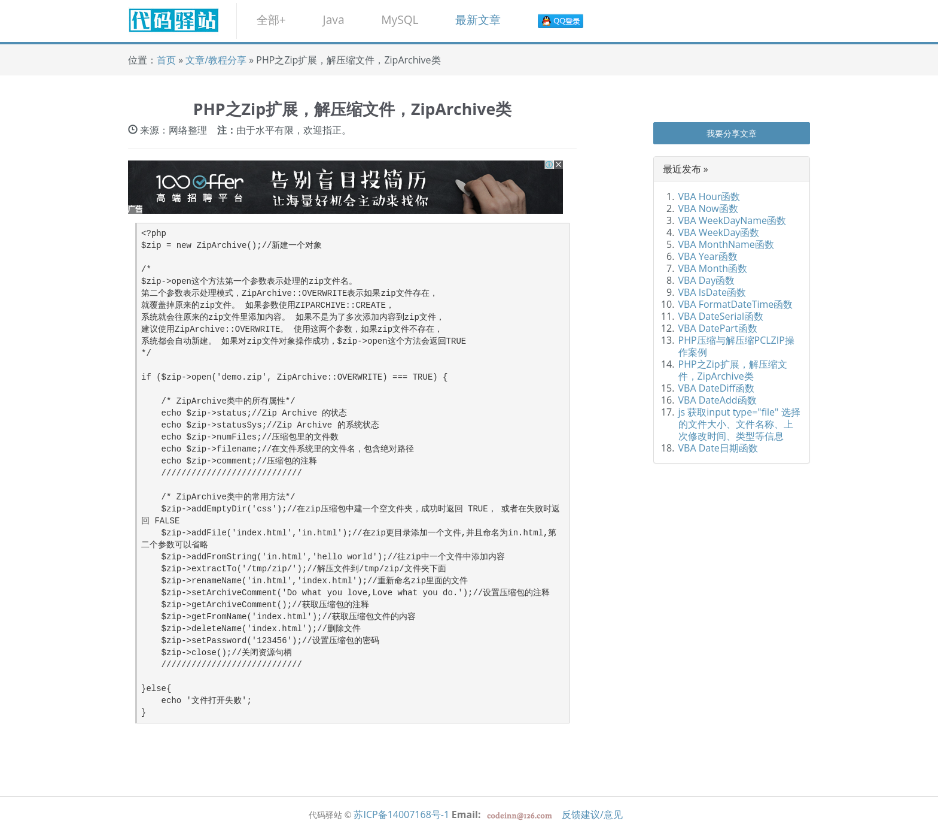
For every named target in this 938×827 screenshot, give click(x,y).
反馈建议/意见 (592, 814)
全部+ (271, 19)
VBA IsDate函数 (712, 292)
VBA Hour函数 (709, 196)
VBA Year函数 (708, 256)
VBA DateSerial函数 (721, 316)
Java (333, 19)
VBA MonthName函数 (726, 244)
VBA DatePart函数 (717, 328)
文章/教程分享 (217, 59)
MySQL (399, 19)
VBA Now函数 (708, 208)
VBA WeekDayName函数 (732, 220)
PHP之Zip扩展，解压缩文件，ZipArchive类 (732, 370)
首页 (166, 59)
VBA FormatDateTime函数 (735, 304)
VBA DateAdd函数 (717, 400)
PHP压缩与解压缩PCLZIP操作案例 (736, 346)
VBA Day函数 (706, 280)
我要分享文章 (731, 133)
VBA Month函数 (713, 268)
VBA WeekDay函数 (719, 232)
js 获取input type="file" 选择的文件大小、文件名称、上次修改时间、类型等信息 (739, 424)
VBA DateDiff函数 (716, 388)
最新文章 (478, 19)
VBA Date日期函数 (718, 448)
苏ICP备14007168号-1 (401, 814)
